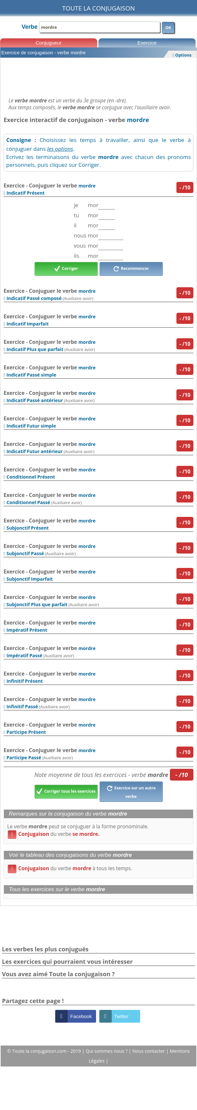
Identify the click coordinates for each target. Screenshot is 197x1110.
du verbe (53, 834)
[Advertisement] (98, 76)
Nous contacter (149, 1051)
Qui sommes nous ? (107, 1051)
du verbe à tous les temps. (70, 868)
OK (168, 27)
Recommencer (131, 269)
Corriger (66, 269)
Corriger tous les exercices (65, 792)
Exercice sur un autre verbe (131, 791)
